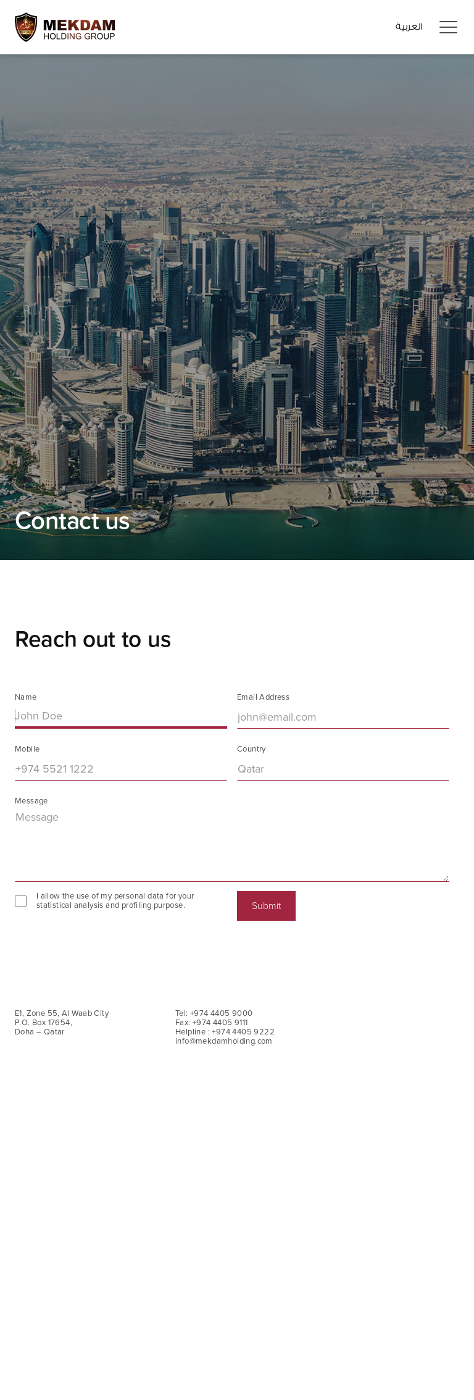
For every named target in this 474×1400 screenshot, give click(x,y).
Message (31, 801)
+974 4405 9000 (221, 1013)
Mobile (27, 749)
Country (251, 749)
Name (26, 697)
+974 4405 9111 (220, 1023)
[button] (448, 28)
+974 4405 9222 (243, 1032)
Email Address (263, 697)
